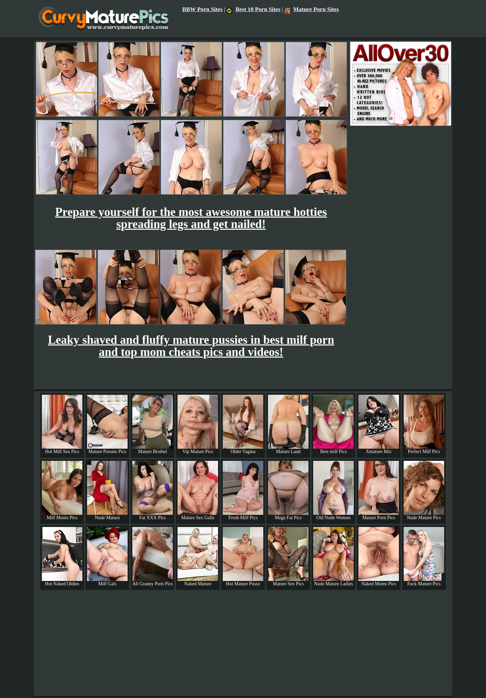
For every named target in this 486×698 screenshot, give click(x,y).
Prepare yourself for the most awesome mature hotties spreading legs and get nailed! (191, 218)
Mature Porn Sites (312, 9)
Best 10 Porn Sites (253, 9)
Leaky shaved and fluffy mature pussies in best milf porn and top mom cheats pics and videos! (191, 346)
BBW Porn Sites (202, 9)
